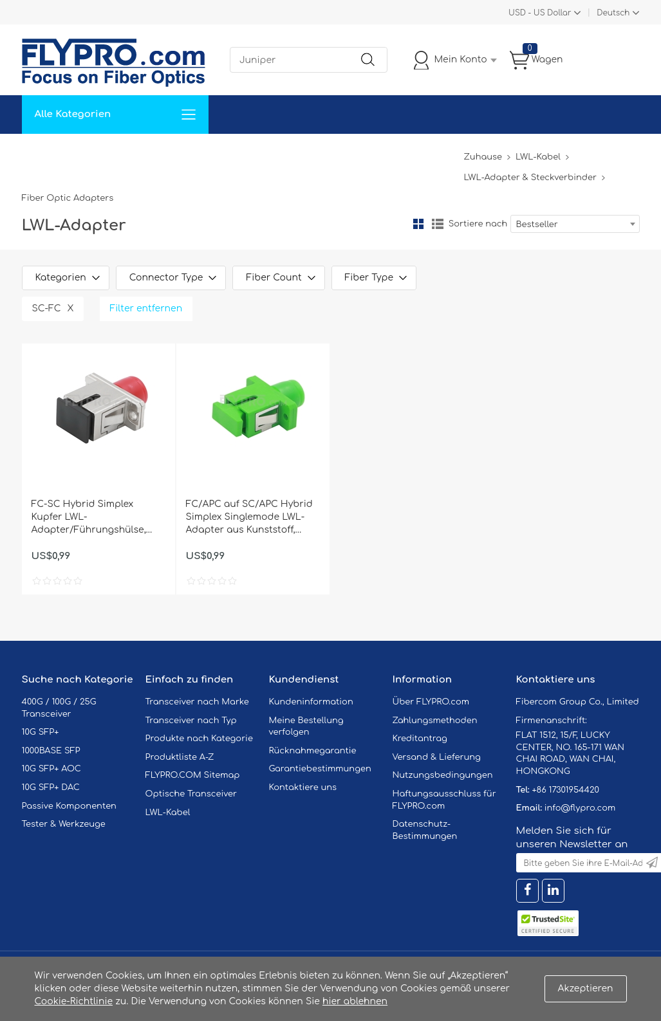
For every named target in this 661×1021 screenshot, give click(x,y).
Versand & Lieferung (437, 757)
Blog (445, 153)
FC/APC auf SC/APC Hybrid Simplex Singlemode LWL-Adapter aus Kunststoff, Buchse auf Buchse (249, 518)
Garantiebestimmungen (320, 768)
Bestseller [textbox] (537, 224)
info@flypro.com (580, 808)
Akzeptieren (585, 988)
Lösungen (109, 153)
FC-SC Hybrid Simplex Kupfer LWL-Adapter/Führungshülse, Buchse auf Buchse (89, 518)
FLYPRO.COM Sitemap (192, 775)
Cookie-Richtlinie (74, 1001)
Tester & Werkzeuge (64, 824)
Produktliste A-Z (179, 757)
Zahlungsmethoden (435, 720)
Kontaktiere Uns (320, 153)
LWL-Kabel (538, 156)
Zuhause (50, 153)
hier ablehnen (354, 1001)
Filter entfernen (146, 308)
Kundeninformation (311, 701)
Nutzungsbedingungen (443, 775)
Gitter (418, 224)
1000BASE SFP (51, 750)
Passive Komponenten (69, 806)
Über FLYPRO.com (431, 701)
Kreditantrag (420, 738)
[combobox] (575, 224)
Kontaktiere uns (303, 787)
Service (166, 153)
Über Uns (396, 153)
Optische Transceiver (191, 793)
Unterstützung (233, 153)
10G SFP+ (40, 732)
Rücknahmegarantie (313, 750)
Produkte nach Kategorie (199, 738)
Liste (437, 224)
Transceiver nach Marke (197, 701)
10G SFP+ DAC (51, 787)
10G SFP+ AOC (51, 768)
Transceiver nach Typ (191, 720)
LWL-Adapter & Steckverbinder (529, 177)
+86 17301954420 (565, 790)
